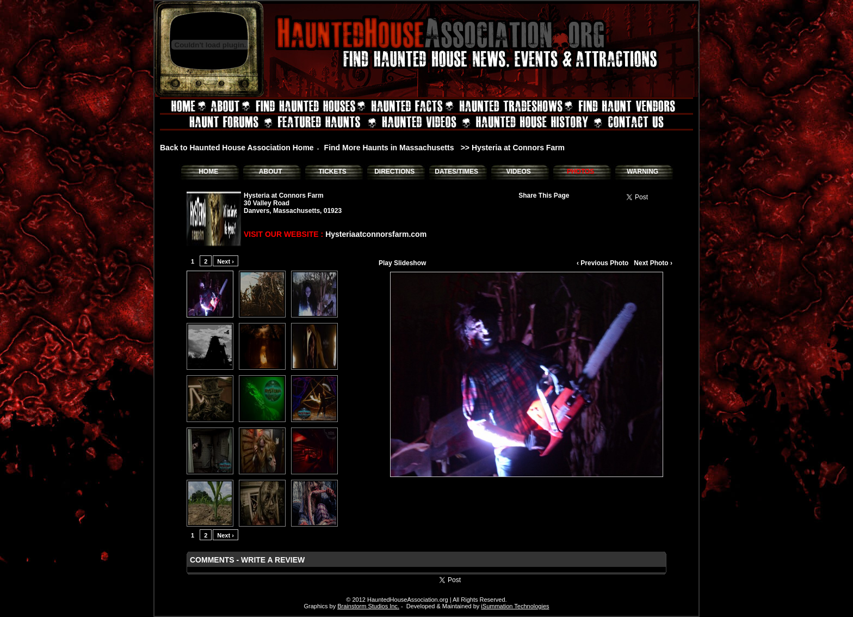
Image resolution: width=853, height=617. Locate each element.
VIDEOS (518, 171)
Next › (225, 261)
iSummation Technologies (515, 606)
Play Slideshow (402, 263)
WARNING (642, 171)
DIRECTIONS (394, 171)
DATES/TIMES (456, 171)
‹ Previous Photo (602, 263)
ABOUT (270, 171)
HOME (208, 171)
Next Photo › (653, 263)
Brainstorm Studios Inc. (368, 606)
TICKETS (332, 171)
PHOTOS (580, 171)
